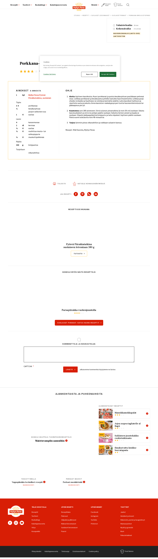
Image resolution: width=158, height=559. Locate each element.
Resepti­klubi (108, 4)
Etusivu (77, 15)
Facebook (10, 524)
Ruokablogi (40, 5)
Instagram (16, 524)
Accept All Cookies (107, 74)
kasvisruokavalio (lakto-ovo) (126, 33)
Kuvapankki (36, 533)
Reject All (89, 74)
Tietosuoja (65, 553)
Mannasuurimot (126, 525)
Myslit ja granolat (126, 529)
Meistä (94, 5)
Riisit (122, 533)
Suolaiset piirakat (119, 15)
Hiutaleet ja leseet (127, 517)
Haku (128, 4)
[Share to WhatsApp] (89, 195)
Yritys (34, 529)
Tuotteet (26, 5)
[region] (80, 68)
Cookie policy (94, 553)
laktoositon (119, 36)
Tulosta (61, 184)
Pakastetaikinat (126, 537)
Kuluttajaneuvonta (58, 5)
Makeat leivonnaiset (68, 525)
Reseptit (14, 5)
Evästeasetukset (79, 553)
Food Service (120, 4)
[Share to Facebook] (76, 195)
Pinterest (94, 525)
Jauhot (123, 513)
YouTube (22, 524)
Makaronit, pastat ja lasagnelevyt (132, 521)
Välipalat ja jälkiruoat (68, 521)
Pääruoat (64, 517)
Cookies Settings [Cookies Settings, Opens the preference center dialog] (49, 74)
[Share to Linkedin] (96, 195)
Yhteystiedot (36, 553)
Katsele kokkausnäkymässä (91, 184)
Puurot (63, 533)
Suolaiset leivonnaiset (100, 15)
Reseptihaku (65, 513)
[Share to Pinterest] (82, 195)
